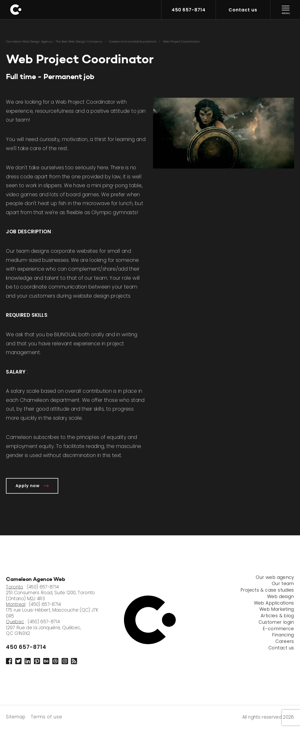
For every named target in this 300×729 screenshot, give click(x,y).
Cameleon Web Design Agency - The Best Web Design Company (54, 41)
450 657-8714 (26, 647)
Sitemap (16, 716)
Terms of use (46, 716)
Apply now (32, 485)
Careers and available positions (132, 41)
